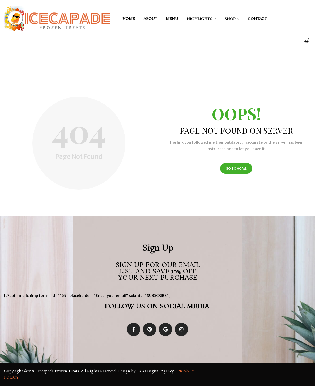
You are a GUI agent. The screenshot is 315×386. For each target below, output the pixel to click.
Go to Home (236, 169)
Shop (230, 19)
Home (128, 19)
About (150, 19)
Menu (172, 19)
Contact (257, 19)
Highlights (199, 19)
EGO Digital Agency (156, 371)
